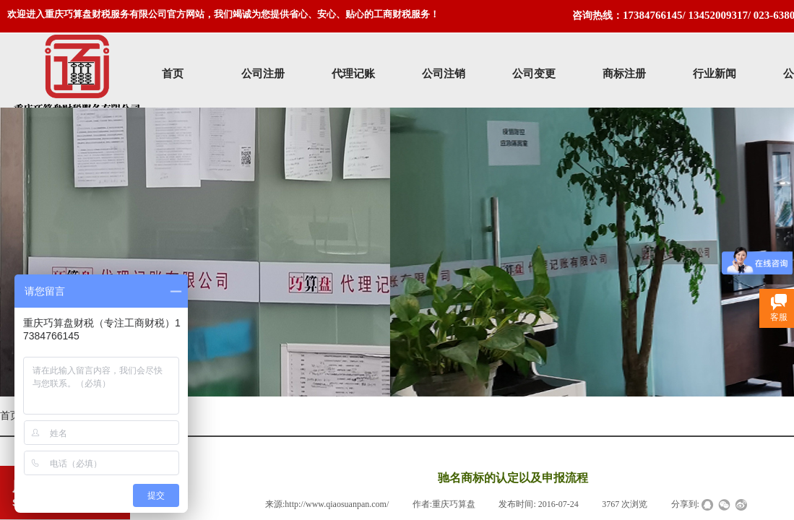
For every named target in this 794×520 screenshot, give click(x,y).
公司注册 (263, 73)
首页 (173, 73)
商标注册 (624, 73)
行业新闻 (714, 73)
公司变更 (534, 73)
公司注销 (443, 73)
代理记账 (353, 73)
